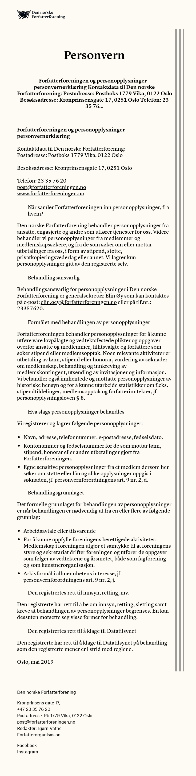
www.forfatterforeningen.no (50, 193)
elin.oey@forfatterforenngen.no (79, 302)
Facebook (27, 745)
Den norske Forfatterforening (41, 14)
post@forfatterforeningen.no (51, 187)
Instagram (27, 751)
